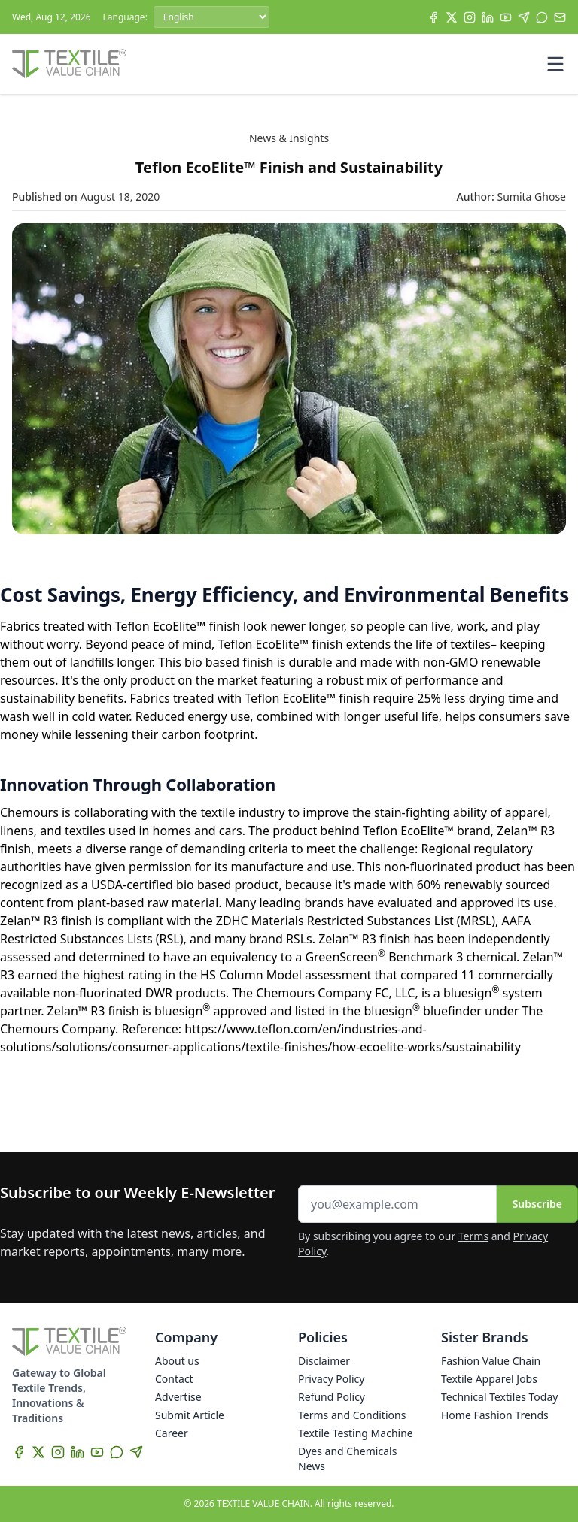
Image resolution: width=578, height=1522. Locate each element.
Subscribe (537, 1204)
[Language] (211, 17)
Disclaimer (324, 1361)
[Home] (69, 64)
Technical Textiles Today (499, 1397)
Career (171, 1433)
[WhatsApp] (542, 17)
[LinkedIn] (488, 17)
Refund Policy (331, 1397)
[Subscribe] (560, 17)
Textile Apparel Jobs (489, 1379)
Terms (473, 1236)
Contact (174, 1379)
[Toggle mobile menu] (555, 63)
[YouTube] (506, 17)
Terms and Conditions (352, 1415)
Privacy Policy (331, 1379)
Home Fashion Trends (495, 1415)
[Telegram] (524, 17)
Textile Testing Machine (355, 1433)
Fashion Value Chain (490, 1361)
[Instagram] (470, 17)
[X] (452, 17)
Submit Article (189, 1415)
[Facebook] (433, 17)
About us (177, 1361)
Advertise (178, 1397)
